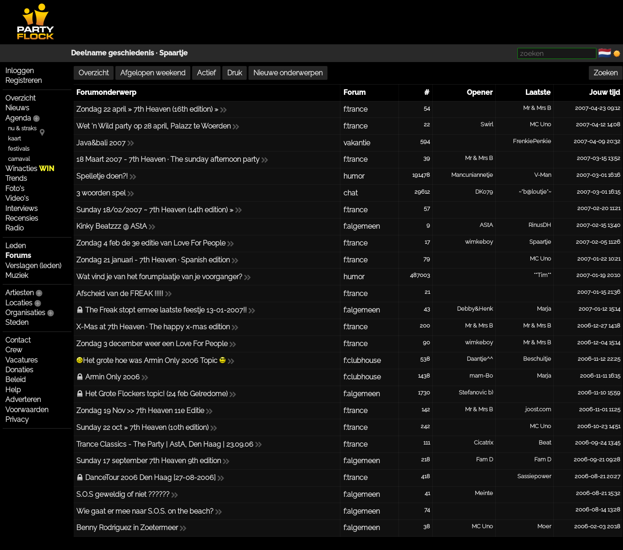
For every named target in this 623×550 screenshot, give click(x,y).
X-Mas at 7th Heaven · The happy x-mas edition (153, 327)
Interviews (21, 208)
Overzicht (20, 98)
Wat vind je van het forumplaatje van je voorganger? (159, 277)
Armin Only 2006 (112, 377)
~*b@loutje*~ (535, 191)
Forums (18, 255)
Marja (544, 308)
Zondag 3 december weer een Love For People (152, 343)
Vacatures (21, 360)
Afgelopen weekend (152, 73)
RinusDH (539, 225)
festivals (18, 148)
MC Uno (540, 124)
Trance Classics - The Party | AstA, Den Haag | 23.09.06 (164, 444)
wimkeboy (479, 241)
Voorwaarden (26, 410)
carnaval (19, 159)
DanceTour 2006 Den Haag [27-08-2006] (150, 477)
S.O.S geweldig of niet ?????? (123, 494)
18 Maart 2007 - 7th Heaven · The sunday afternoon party (168, 159)
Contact (18, 340)
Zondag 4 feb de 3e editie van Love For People (150, 243)
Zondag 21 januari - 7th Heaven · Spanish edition (153, 260)
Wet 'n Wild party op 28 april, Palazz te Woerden (153, 126)
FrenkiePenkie (532, 141)
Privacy (17, 419)
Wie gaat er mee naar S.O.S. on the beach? (144, 511)
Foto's (14, 188)
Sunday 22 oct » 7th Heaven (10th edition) (142, 427)
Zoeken (606, 73)
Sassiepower (534, 476)
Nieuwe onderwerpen (288, 73)
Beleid (15, 379)
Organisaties (25, 312)
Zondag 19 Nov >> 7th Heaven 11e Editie (140, 410)
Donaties (19, 370)
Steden (16, 322)
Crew (13, 350)
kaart (14, 138)
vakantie (356, 143)
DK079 (484, 191)
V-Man (542, 175)
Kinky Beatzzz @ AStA (111, 226)
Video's (17, 198)
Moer (544, 526)
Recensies (21, 218)
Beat (545, 442)
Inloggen (19, 70)
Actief (206, 73)
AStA (486, 225)
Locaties (18, 303)
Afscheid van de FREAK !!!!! (119, 293)
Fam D (484, 459)
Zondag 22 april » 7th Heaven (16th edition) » (147, 109)
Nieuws (17, 108)
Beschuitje (537, 358)
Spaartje (173, 53)
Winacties (29, 168)
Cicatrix (483, 442)
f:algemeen (361, 226)
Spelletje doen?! (102, 176)
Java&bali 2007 (101, 143)
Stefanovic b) (476, 392)
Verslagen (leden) (33, 265)
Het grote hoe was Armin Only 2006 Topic (151, 360)
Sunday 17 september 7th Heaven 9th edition (148, 460)
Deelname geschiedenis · (115, 53)
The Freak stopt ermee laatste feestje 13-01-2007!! (166, 310)
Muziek (16, 275)
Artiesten (19, 293)
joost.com (538, 409)
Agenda (18, 118)
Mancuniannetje (472, 175)
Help (13, 390)
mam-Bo (481, 375)
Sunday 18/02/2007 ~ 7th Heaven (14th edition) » (154, 210)
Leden (15, 246)
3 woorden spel (101, 193)
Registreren (23, 80)
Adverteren (23, 399)
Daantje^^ (480, 358)
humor (353, 176)
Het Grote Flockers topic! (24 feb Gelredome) (156, 394)
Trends (16, 178)
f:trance (355, 109)
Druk (234, 73)
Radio (14, 228)
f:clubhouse (362, 360)
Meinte (484, 493)
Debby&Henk (475, 308)
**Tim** (542, 275)
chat (350, 193)
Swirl (487, 124)
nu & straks (22, 128)
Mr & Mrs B (537, 108)
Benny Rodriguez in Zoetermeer (127, 527)
